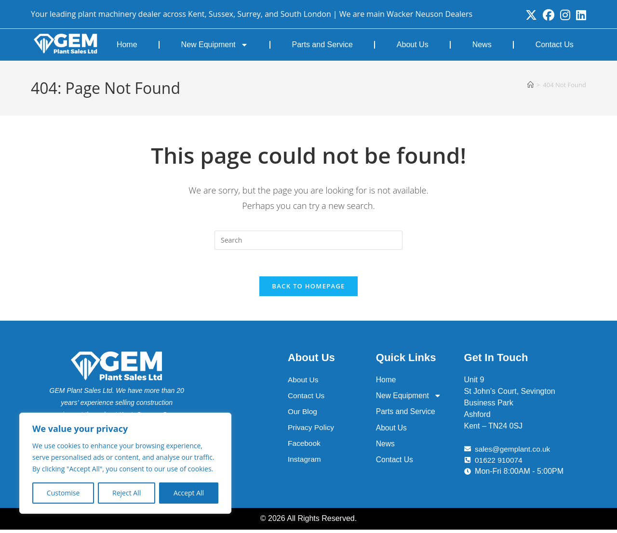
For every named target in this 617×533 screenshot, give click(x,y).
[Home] (530, 84)
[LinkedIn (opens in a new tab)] (579, 15)
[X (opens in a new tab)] (531, 15)
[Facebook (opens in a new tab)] (548, 15)
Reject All (126, 492)
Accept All (189, 492)
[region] (125, 463)
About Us (413, 44)
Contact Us (555, 44)
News (482, 44)
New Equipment (214, 44)
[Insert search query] (308, 240)
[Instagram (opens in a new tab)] (565, 15)
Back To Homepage (308, 289)
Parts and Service (322, 44)
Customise (63, 492)
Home (127, 44)
